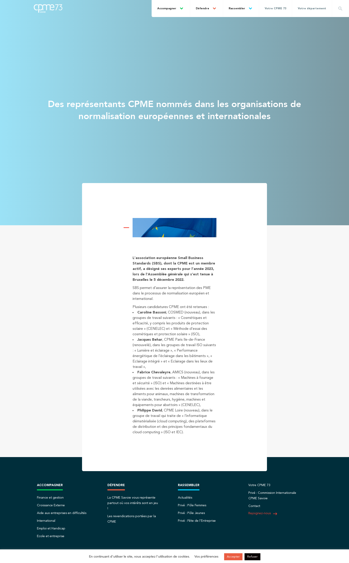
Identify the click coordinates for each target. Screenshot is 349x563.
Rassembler (237, 8)
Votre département (312, 8)
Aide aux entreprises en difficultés (61, 513)
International (46, 520)
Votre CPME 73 (275, 8)
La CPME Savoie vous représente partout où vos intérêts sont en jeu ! (132, 503)
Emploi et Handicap (51, 528)
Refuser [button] (252, 556)
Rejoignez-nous (263, 513)
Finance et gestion (50, 497)
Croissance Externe (51, 505)
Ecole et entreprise (50, 536)
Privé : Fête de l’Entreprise (197, 520)
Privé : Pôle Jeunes (191, 513)
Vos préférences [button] (206, 556)
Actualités (185, 497)
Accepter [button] (233, 556)
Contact (254, 506)
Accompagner (166, 8)
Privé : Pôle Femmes (192, 505)
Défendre (202, 8)
